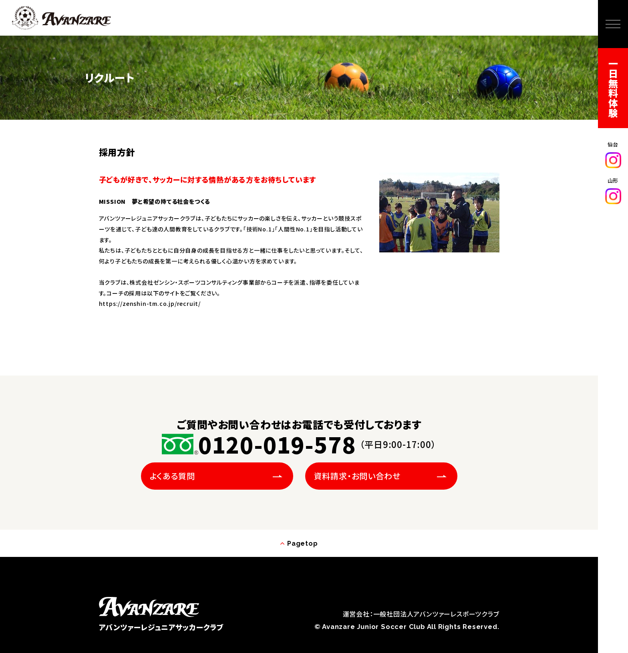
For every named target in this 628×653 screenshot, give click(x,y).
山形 (613, 190)
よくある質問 (172, 476)
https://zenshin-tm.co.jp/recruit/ (150, 303)
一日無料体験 (613, 88)
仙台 (613, 154)
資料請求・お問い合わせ (357, 476)
